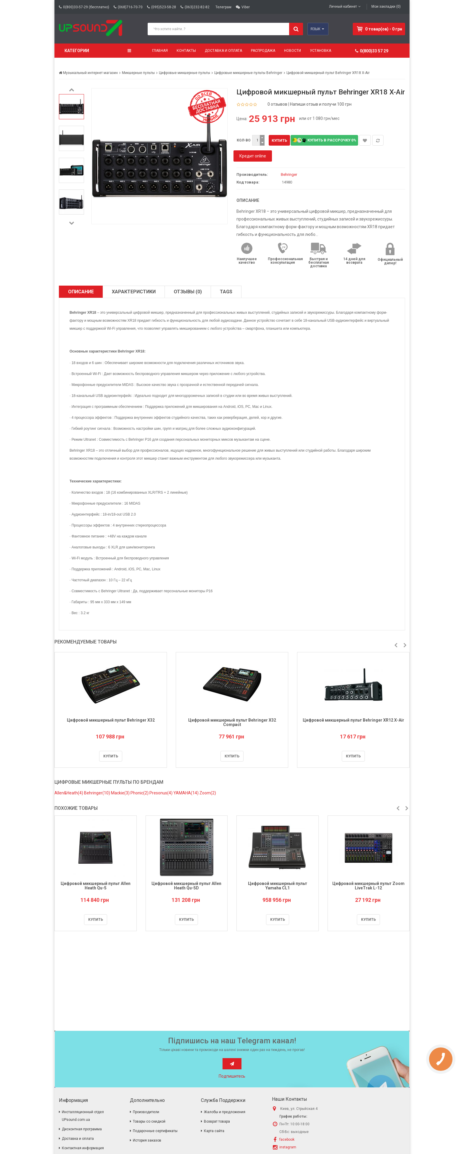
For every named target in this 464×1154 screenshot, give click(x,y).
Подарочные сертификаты (155, 1131)
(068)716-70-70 (130, 7)
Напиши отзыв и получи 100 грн (321, 104)
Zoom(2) (207, 793)
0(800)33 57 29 (371, 51)
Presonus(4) (161, 793)
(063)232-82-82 (197, 7)
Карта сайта (214, 1131)
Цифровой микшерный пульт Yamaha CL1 (277, 885)
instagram (287, 1147)
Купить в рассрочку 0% (324, 140)
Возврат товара (217, 1121)
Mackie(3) (120, 793)
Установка (320, 51)
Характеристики (134, 291)
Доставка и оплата (223, 51)
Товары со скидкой (149, 1121)
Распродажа (263, 51)
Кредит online (252, 156)
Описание (81, 291)
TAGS (226, 291)
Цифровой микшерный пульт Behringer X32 (111, 720)
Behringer (289, 174)
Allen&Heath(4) (69, 793)
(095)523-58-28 (163, 7)
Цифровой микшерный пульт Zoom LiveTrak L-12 (368, 885)
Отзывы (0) (188, 291)
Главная (160, 51)
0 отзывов (277, 104)
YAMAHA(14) (186, 793)
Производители (146, 1112)
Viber (245, 7)
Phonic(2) (139, 793)
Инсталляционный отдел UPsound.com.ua (83, 1116)
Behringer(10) (97, 793)
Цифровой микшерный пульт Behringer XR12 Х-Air (353, 720)
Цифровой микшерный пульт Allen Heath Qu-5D (186, 885)
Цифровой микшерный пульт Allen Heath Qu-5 (95, 885)
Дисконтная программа (82, 1129)
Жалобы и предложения (224, 1112)
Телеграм (223, 7)
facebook (286, 1139)
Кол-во (244, 140)
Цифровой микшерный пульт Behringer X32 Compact (232, 722)
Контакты (186, 51)
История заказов (147, 1140)
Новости (292, 51)
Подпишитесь (232, 1076)
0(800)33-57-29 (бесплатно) (86, 7)
